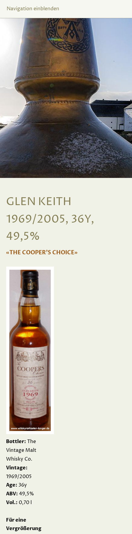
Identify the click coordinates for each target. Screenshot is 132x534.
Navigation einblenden (33, 8)
